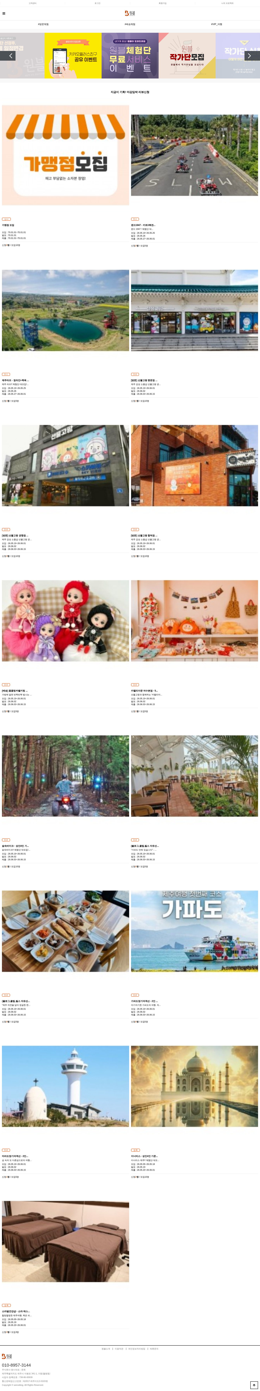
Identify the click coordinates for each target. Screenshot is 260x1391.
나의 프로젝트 (227, 3)
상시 (6, 219)
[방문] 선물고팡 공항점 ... (15, 535)
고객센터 (32, 3)
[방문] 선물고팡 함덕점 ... (144, 535)
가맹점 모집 (8, 225)
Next (252, 56)
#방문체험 (43, 24)
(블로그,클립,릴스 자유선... (145, 846)
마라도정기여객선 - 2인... (15, 1156)
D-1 (135, 219)
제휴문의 (154, 1349)
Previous (8, 56)
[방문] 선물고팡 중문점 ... (144, 380)
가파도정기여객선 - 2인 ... (144, 1001)
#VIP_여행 (216, 24)
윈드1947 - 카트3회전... (143, 225)
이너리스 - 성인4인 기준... (144, 1156)
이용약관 (119, 1349)
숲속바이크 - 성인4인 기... (15, 846)
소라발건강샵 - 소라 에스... (16, 1311)
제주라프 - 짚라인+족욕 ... (15, 380)
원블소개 (106, 1349)
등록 (135, 1150)
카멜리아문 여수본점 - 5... (144, 690)
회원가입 (163, 3)
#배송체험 (130, 24)
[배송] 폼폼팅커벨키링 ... (15, 690)
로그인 (97, 3)
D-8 (135, 374)
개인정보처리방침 (136, 1349)
